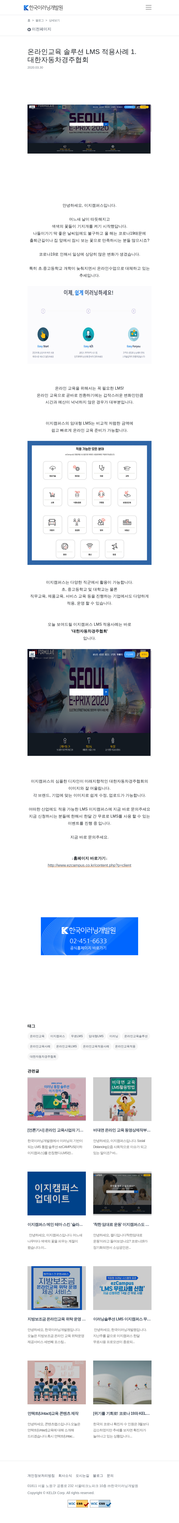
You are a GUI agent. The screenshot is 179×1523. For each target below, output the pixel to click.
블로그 (40, 20)
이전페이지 (39, 29)
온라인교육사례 (40, 1046)
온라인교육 (37, 1036)
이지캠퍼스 (57, 1036)
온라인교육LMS (66, 1046)
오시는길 (82, 1476)
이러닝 (113, 1036)
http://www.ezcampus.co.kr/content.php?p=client (89, 865)
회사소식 (65, 1476)
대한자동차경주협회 (43, 1056)
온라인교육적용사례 (96, 1046)
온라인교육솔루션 (136, 1036)
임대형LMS (96, 1036)
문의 (110, 1476)
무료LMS (77, 1036)
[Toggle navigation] (148, 7)
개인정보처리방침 (41, 1476)
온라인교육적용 (125, 1046)
